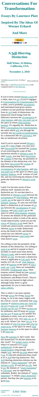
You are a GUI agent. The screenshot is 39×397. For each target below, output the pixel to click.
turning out (6, 308)
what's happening (19, 362)
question (13, 337)
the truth (23, 352)
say (18, 99)
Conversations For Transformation (18, 102)
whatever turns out (19, 303)
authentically (6, 347)
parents (32, 272)
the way (4, 306)
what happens (7, 120)
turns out (33, 303)
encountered (29, 104)
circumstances (28, 117)
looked (19, 342)
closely (25, 342)
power (3, 223)
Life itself (25, 259)
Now (3, 337)
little (13, 146)
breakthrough (16, 270)
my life (11, 257)
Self (14, 53)
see (3, 355)
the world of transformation (25, 133)
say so (31, 319)
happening (11, 80)
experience (27, 135)
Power (27, 295)
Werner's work (27, 97)
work (15, 239)
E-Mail (16, 391)
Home (23, 391)
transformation (7, 350)
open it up (5, 249)
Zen (7, 381)
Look (12, 267)
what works (24, 236)
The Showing (20, 87)
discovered (10, 148)
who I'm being (19, 324)
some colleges (7, 288)
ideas (25, 270)
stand (25, 344)
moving (3, 81)
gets (17, 130)
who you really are (26, 120)
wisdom (33, 148)
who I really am (20, 210)
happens (4, 125)
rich (10, 112)
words (9, 156)
